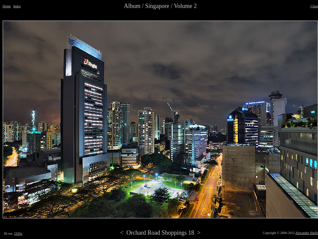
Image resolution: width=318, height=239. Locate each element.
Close (314, 6)
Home (7, 6)
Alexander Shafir (306, 233)
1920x (18, 233)
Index (17, 6)
